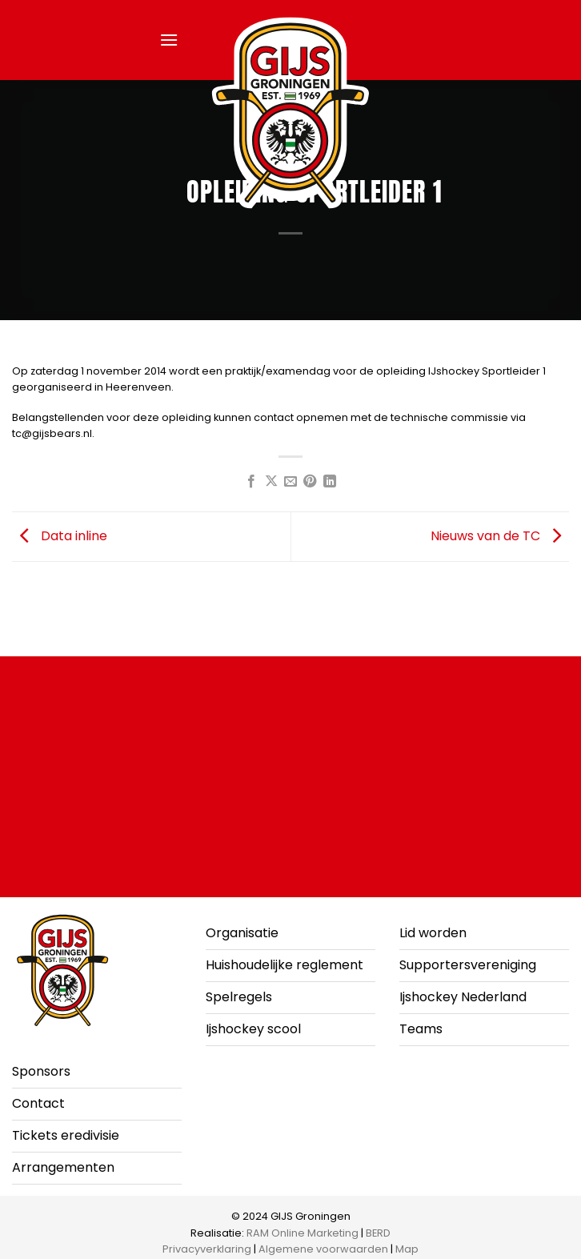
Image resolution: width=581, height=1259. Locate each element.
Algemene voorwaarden (323, 1249)
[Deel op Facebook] (251, 482)
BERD (378, 1233)
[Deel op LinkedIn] (329, 482)
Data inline (59, 536)
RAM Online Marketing (302, 1233)
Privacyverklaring (206, 1249)
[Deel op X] (270, 482)
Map (407, 1249)
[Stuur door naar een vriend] (290, 482)
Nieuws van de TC (500, 536)
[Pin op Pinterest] (309, 482)
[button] (168, 39)
